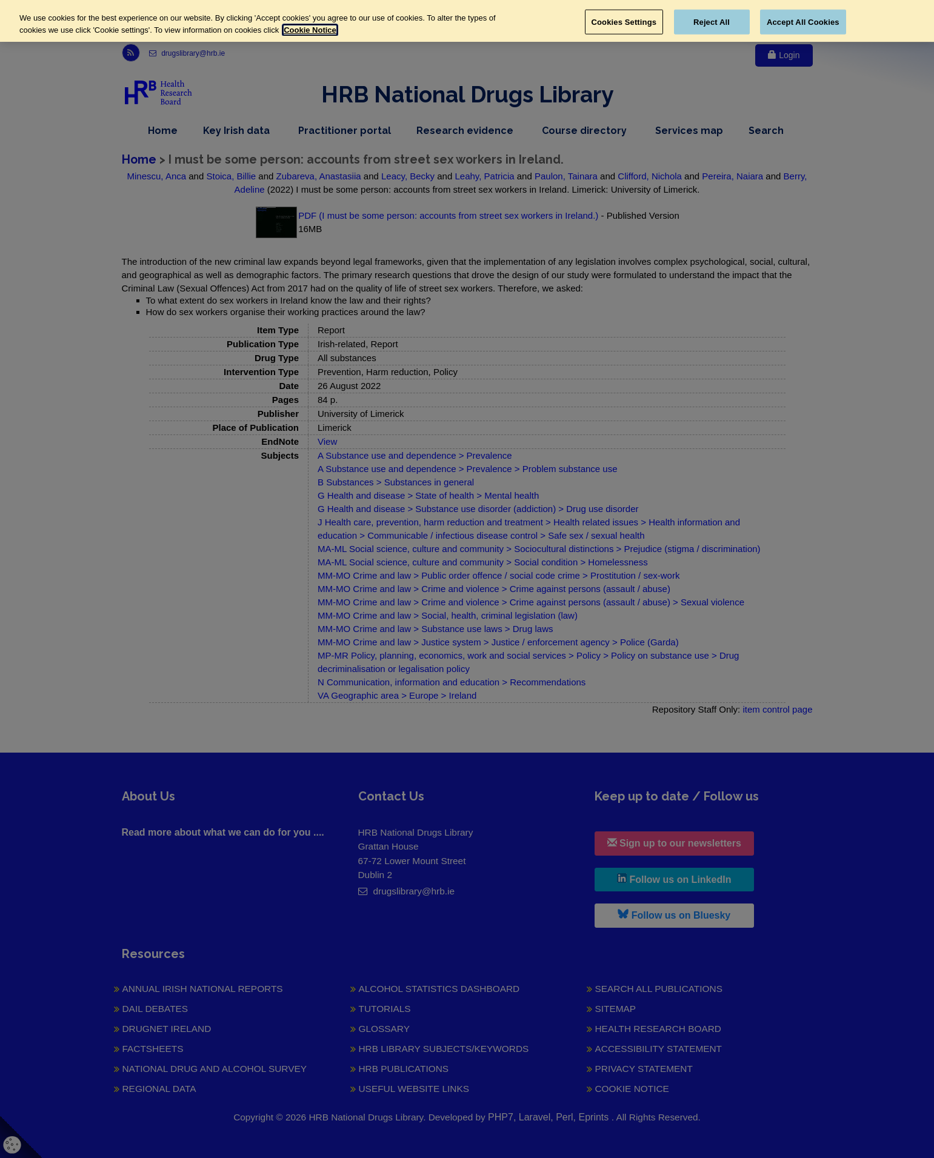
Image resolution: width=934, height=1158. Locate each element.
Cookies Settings (624, 21)
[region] (467, 21)
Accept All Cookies (803, 21)
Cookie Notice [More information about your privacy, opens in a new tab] (310, 30)
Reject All (711, 21)
